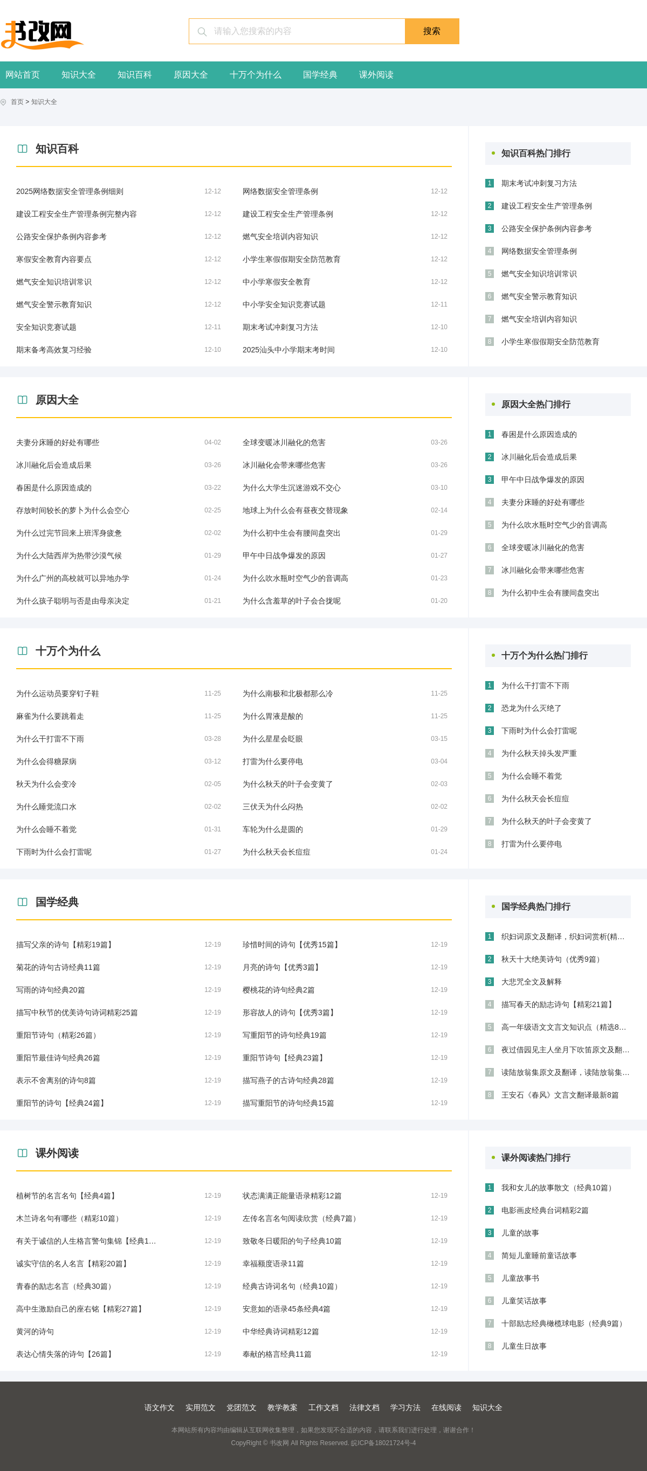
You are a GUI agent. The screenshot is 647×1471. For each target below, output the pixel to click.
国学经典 (320, 74)
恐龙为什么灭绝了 (531, 708)
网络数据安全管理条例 (539, 251)
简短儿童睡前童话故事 (539, 1255)
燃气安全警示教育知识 (539, 296)
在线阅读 (446, 1407)
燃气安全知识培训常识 (539, 273)
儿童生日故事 (524, 1346)
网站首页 (22, 74)
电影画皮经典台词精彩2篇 (545, 1210)
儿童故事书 (520, 1278)
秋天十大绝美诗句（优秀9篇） (552, 959)
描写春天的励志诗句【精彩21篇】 (558, 1004)
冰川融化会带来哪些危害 (542, 570)
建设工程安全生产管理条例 (546, 206)
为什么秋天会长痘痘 (535, 798)
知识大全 (78, 74)
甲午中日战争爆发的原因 (542, 479)
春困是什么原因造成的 (539, 434)
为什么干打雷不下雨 (535, 685)
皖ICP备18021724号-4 (383, 1443)
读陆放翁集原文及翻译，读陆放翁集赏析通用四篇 (566, 1072)
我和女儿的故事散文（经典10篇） (558, 1187)
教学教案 (282, 1407)
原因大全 (191, 74)
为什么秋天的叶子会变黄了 (546, 821)
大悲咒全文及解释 (531, 981)
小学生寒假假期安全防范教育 (550, 341)
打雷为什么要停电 (531, 843)
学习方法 (405, 1407)
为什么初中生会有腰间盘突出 (550, 592)
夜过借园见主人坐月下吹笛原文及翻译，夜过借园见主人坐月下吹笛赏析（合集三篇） (566, 1049)
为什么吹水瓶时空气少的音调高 (554, 525)
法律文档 (364, 1407)
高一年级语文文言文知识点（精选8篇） (566, 1027)
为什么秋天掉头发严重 (539, 753)
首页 (17, 102)
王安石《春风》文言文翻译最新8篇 (560, 1095)
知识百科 (135, 74)
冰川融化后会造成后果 (539, 457)
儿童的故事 (520, 1233)
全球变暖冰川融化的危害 (542, 547)
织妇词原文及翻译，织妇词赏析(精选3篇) (566, 936)
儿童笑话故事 (524, 1300)
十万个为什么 (255, 74)
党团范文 (241, 1407)
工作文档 (323, 1407)
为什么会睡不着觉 (531, 776)
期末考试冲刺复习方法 (539, 183)
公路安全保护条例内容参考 (546, 228)
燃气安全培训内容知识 (539, 319)
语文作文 (159, 1407)
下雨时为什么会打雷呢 (539, 730)
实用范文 (200, 1407)
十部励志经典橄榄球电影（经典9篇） (564, 1323)
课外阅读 (376, 74)
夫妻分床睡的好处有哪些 (542, 502)
